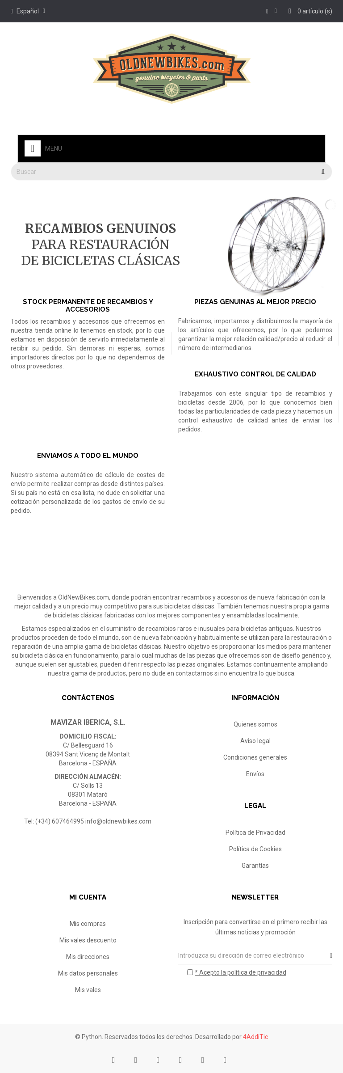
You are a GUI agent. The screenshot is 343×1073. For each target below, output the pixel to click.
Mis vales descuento (88, 940)
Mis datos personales (88, 973)
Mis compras (88, 923)
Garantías (255, 865)
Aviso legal (255, 740)
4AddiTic (255, 1036)
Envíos (255, 773)
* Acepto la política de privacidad (240, 972)
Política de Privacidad (255, 832)
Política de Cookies (255, 849)
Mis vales (88, 989)
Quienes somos (255, 724)
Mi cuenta (87, 897)
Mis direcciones (87, 956)
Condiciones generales (255, 757)
